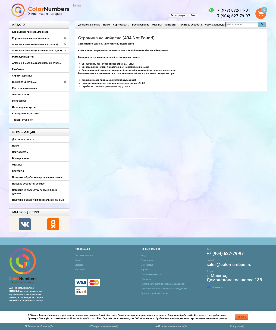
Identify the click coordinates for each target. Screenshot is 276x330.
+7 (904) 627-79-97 (225, 253)
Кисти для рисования (24, 88)
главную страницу (103, 86)
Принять (241, 316)
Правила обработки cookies (28, 183)
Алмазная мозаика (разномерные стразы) (37, 63)
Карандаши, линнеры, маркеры (30, 31)
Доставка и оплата (89, 24)
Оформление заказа (151, 274)
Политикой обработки (81, 318)
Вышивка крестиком (24, 82)
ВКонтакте (214, 287)
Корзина (145, 269)
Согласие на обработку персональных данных (34, 192)
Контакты (170, 24)
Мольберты (19, 100)
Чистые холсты (21, 94)
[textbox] (242, 24)
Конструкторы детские (25, 113)
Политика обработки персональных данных (204, 24)
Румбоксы (18, 69)
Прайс (106, 24)
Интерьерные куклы (24, 107)
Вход (193, 15)
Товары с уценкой (22, 119)
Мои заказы (147, 265)
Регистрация (178, 15)
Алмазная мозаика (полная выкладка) (35, 44)
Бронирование (140, 24)
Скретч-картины (22, 75)
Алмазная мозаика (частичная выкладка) (37, 50)
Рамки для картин (23, 56)
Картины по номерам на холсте (30, 38)
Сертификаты (121, 24)
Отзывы (157, 24)
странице (222, 318)
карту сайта (124, 86)
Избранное (146, 279)
